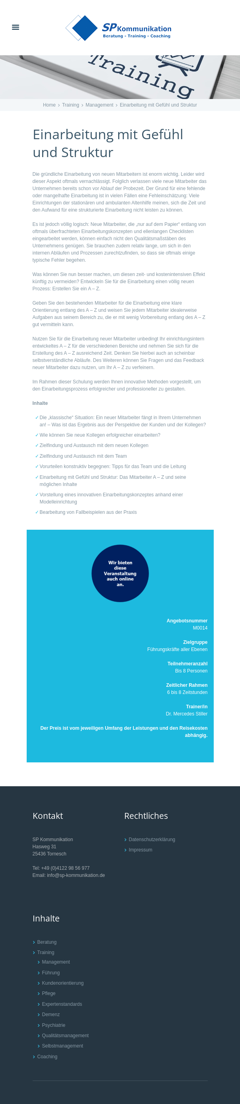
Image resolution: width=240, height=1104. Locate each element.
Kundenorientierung (63, 983)
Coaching (47, 1056)
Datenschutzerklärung (152, 839)
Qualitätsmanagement (65, 1035)
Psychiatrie (54, 1025)
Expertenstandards (62, 1004)
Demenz (51, 1014)
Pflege (49, 993)
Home (49, 105)
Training (70, 105)
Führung (51, 973)
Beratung (47, 942)
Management (99, 105)
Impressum (140, 850)
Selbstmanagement (62, 1046)
